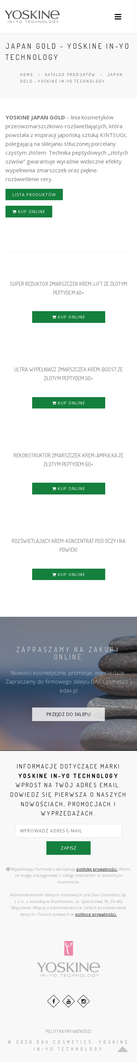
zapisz (68, 848)
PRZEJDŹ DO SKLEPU (68, 714)
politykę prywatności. (97, 869)
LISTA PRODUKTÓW (34, 194)
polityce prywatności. (96, 914)
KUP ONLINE (28, 211)
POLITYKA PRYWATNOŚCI (69, 1031)
